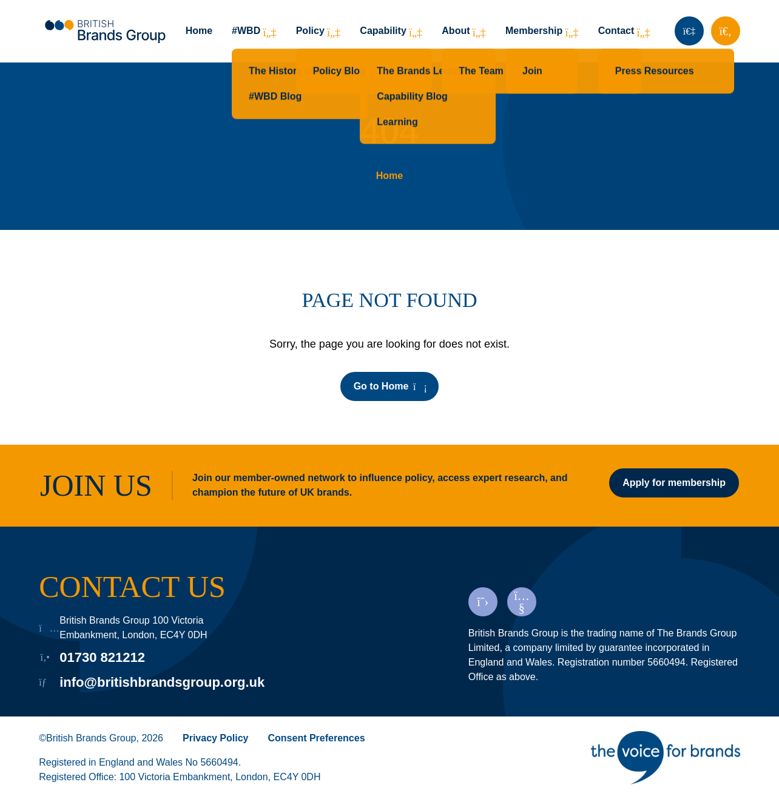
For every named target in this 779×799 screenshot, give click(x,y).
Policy (310, 30)
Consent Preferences (316, 738)
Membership (533, 30)
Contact (616, 30)
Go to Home (390, 386)
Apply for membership (674, 482)
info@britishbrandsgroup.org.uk (162, 682)
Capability (383, 30)
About (456, 30)
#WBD (246, 30)
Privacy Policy (216, 738)
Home (199, 30)
